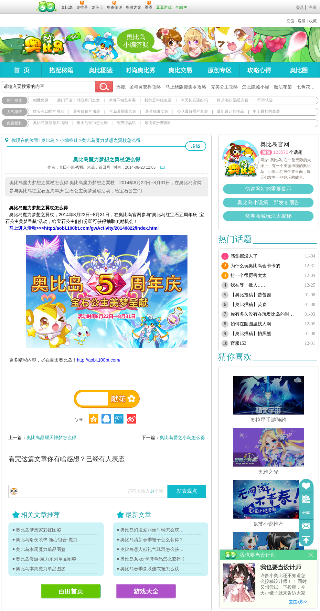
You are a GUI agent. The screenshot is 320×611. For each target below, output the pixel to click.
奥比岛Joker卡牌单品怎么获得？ (153, 559)
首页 (21, 70)
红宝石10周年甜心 (48, 111)
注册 (312, 7)
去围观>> (298, 601)
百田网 (47, 7)
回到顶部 (306, 539)
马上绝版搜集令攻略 (185, 87)
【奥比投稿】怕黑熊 (250, 333)
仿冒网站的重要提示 (268, 189)
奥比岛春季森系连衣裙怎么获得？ (153, 568)
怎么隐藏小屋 (255, 87)
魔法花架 (283, 87)
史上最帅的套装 (266, 111)
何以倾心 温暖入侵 (233, 100)
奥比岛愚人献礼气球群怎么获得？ (153, 549)
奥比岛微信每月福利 (50, 123)
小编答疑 (69, 140)
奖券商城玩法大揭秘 (268, 216)
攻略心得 (259, 70)
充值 (290, 21)
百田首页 (71, 591)
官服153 (238, 343)
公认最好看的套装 (192, 111)
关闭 (311, 555)
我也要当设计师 (280, 567)
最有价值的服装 (86, 111)
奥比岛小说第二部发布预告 (268, 202)
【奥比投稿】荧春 (248, 304)
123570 (280, 152)
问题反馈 (306, 526)
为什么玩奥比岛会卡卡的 (255, 265)
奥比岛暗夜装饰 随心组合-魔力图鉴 (49, 539)
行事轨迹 (265, 100)
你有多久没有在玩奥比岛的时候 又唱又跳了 (264, 314)
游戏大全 (146, 591)
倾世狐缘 (40, 100)
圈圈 (266, 152)
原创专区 (219, 70)
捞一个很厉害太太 (248, 275)
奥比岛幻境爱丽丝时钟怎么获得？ (153, 529)
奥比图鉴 (101, 70)
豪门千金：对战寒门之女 (78, 100)
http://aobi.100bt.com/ (99, 360)
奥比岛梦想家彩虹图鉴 (38, 529)
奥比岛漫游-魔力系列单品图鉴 (46, 559)
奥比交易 (180, 70)
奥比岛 (41, 44)
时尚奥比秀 (140, 70)
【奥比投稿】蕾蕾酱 (250, 294)
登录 (300, 7)
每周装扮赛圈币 (158, 123)
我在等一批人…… (248, 285)
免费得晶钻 (126, 123)
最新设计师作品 (230, 111)
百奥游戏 (18, 3)
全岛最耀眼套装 (122, 111)
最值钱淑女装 (156, 111)
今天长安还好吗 (194, 100)
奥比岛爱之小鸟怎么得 (182, 437)
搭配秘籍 (61, 70)
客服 (301, 21)
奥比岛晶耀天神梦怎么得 (51, 437)
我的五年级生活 (158, 100)
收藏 (313, 21)
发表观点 (186, 491)
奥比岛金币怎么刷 (92, 123)
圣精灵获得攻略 (145, 87)
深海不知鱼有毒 (122, 100)
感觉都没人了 (244, 256)
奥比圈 (298, 70)
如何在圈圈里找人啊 (250, 323)
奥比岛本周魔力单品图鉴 (41, 549)
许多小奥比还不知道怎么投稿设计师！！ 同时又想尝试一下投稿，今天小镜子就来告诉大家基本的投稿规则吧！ (283, 584)
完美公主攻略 (224, 87)
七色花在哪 (307, 87)
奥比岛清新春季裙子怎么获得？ (152, 539)
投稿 (195, 146)
